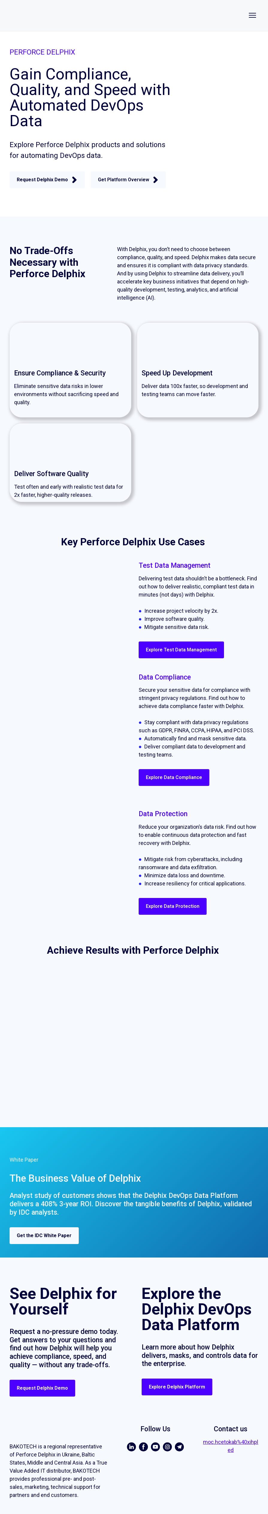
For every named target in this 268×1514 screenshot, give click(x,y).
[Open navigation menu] (252, 15)
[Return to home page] (90, 15)
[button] (47, 179)
